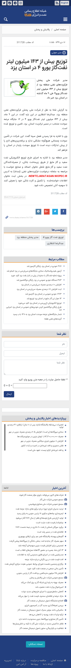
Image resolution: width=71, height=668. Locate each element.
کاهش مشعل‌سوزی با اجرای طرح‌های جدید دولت (42, 563)
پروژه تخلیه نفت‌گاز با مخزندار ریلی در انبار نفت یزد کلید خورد (36, 275)
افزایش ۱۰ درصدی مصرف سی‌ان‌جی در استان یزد (41, 285)
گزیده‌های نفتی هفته (53, 319)
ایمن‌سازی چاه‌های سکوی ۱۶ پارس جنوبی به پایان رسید (40, 485)
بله (10, 3)
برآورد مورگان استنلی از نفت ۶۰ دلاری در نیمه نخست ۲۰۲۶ (39, 499)
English (64, 3)
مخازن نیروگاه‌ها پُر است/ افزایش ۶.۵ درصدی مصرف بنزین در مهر (36, 432)
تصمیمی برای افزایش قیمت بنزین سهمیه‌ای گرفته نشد (40, 517)
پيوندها (34, 636)
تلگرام (15, 3)
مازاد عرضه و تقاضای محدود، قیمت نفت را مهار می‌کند (40, 568)
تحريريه (8, 632)
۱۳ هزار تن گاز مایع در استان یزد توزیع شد (44, 298)
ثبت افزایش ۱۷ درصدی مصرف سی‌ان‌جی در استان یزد (39, 289)
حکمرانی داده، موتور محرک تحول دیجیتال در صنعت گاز (40, 582)
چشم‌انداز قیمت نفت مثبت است (49, 494)
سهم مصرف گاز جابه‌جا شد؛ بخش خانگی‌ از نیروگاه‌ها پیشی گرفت (36, 513)
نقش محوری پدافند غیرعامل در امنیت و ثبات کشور (42, 446)
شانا (35, 13)
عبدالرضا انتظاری (55, 244)
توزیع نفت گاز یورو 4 (53, 237)
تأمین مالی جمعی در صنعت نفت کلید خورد (45, 540)
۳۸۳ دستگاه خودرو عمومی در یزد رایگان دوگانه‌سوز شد (39, 280)
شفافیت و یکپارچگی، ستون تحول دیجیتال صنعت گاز (41, 600)
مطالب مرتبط (56, 259)
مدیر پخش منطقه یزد (27, 237)
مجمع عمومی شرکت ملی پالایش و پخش (46, 549)
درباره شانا (21, 632)
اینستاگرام (21, 3)
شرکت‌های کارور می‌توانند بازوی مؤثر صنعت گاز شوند (41, 467)
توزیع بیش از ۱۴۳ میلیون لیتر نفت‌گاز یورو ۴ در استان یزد (37, 64)
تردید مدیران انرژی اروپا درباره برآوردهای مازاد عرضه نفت (39, 480)
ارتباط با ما (48, 636)
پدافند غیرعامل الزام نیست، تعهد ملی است (45, 450)
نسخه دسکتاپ (35, 616)
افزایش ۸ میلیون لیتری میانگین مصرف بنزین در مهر (42, 441)
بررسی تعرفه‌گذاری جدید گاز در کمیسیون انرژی (44, 577)
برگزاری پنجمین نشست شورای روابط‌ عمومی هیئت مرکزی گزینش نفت (34, 536)
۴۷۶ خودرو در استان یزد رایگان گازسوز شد (44, 266)
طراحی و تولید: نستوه (37, 664)
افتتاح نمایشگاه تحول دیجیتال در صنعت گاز (45, 572)
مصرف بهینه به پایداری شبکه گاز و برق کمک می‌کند (42, 554)
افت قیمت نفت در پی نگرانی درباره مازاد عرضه (44, 531)
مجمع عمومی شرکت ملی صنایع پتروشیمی (46, 476)
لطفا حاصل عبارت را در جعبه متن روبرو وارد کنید (43, 380)
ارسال (9, 394)
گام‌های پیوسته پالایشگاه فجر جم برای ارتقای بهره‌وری (40, 508)
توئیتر (4, 3)
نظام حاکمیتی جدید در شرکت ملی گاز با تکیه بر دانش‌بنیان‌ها (38, 595)
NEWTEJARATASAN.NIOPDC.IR (48, 176)
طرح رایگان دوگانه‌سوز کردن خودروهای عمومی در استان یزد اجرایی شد (34, 308)
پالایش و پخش (42, 30)
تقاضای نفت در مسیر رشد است (50, 503)
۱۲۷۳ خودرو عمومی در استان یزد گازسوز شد (43, 294)
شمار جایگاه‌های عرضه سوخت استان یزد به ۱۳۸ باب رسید (37, 314)
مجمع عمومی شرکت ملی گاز (51, 471)
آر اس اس (21, 636)
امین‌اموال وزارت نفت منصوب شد (49, 559)
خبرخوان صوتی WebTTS (14, 197)
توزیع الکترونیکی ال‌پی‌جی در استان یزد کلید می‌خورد (40, 303)
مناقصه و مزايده (38, 632)
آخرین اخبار (59, 460)
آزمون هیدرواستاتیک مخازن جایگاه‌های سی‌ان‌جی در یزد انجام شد (34, 271)
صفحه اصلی (60, 30)
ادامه (6, 460)
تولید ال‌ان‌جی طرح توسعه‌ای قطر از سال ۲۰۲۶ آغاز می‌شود (39, 490)
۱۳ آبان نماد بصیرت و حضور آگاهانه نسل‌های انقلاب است (39, 522)
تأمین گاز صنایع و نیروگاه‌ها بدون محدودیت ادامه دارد (41, 591)
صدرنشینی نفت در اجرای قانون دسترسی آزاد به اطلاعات (40, 526)
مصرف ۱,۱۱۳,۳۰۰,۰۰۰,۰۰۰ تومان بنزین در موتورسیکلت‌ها (40, 436)
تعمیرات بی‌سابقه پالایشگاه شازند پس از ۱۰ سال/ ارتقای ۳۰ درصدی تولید (35, 426)
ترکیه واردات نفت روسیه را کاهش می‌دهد (46, 586)
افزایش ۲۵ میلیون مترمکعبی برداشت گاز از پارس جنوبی (40, 545)
